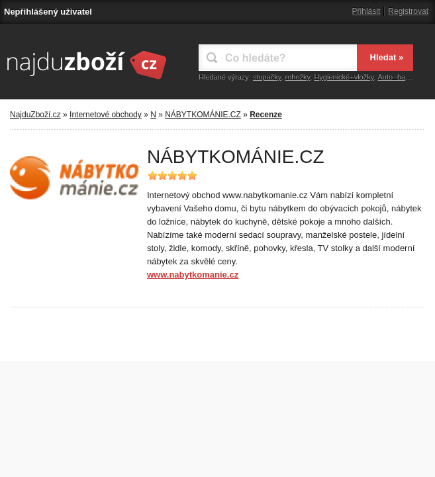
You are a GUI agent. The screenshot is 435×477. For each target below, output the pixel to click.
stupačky (267, 77)
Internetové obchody (106, 114)
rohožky (298, 77)
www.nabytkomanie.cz (192, 275)
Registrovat (408, 11)
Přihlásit (366, 11)
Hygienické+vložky (343, 77)
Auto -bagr (395, 77)
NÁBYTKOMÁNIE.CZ (203, 114)
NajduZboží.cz (35, 114)
